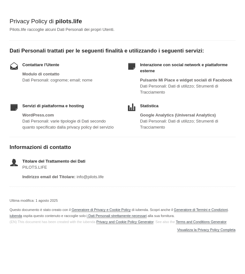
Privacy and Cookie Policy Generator (124, 222)
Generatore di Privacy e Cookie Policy (100, 210)
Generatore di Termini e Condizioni (201, 210)
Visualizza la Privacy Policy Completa (206, 230)
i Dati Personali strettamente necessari (117, 216)
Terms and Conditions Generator (201, 222)
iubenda (16, 216)
